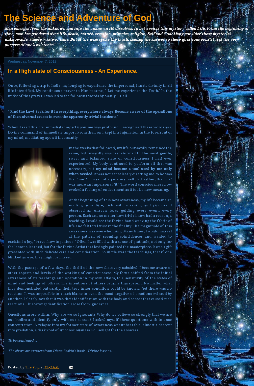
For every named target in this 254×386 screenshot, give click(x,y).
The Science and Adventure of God (78, 18)
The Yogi (33, 367)
